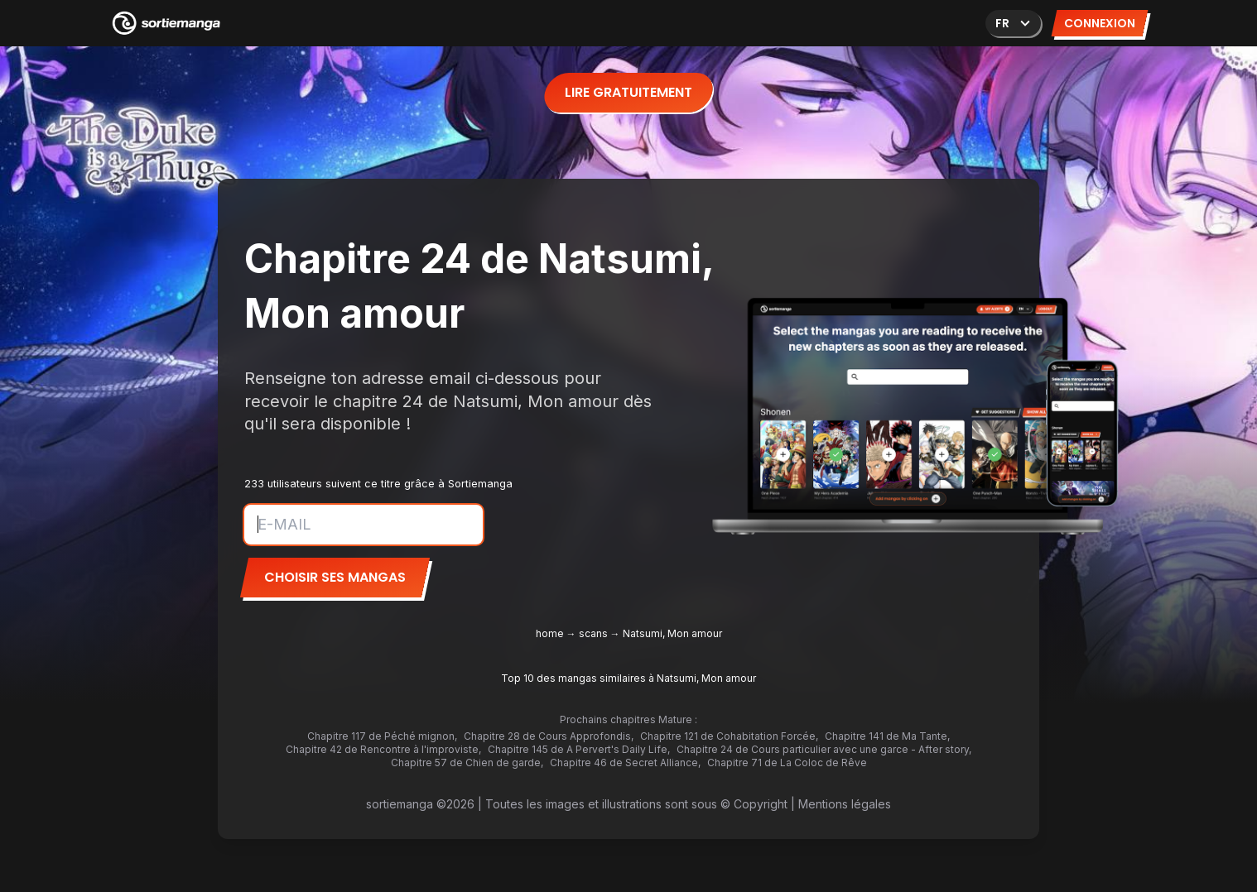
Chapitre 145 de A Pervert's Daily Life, (579, 749)
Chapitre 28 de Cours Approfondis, (548, 736)
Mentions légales (844, 804)
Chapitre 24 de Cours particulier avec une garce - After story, (824, 749)
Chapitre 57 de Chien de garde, (467, 762)
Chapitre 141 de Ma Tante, (887, 736)
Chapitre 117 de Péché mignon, (382, 736)
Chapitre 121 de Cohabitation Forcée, (729, 736)
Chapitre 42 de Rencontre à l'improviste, (383, 749)
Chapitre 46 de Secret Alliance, (625, 762)
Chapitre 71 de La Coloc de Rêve (787, 762)
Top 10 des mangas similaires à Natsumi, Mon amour (628, 678)
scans (593, 633)
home (550, 633)
